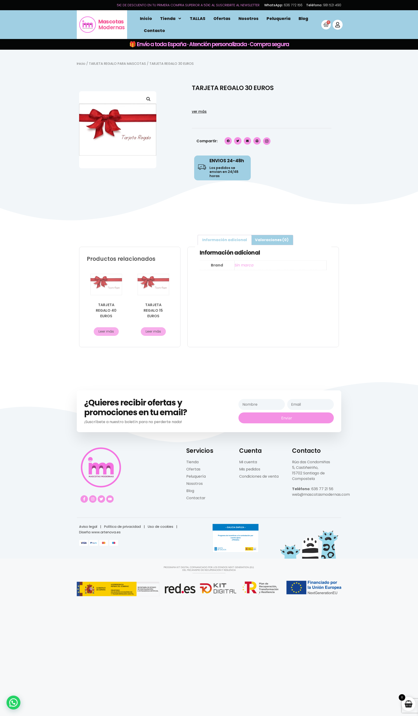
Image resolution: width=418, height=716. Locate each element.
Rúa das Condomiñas (311, 462)
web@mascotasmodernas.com (321, 494)
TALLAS (197, 18)
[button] (148, 99)
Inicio (146, 18)
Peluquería (278, 18)
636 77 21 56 (322, 489)
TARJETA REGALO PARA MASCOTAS (117, 63)
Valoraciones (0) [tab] (272, 240)
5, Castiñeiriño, (305, 467)
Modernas (111, 24)
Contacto (154, 30)
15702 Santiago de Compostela (308, 475)
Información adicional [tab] (224, 240)
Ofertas (221, 18)
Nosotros (248, 18)
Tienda (171, 18)
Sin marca (244, 265)
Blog (303, 18)
